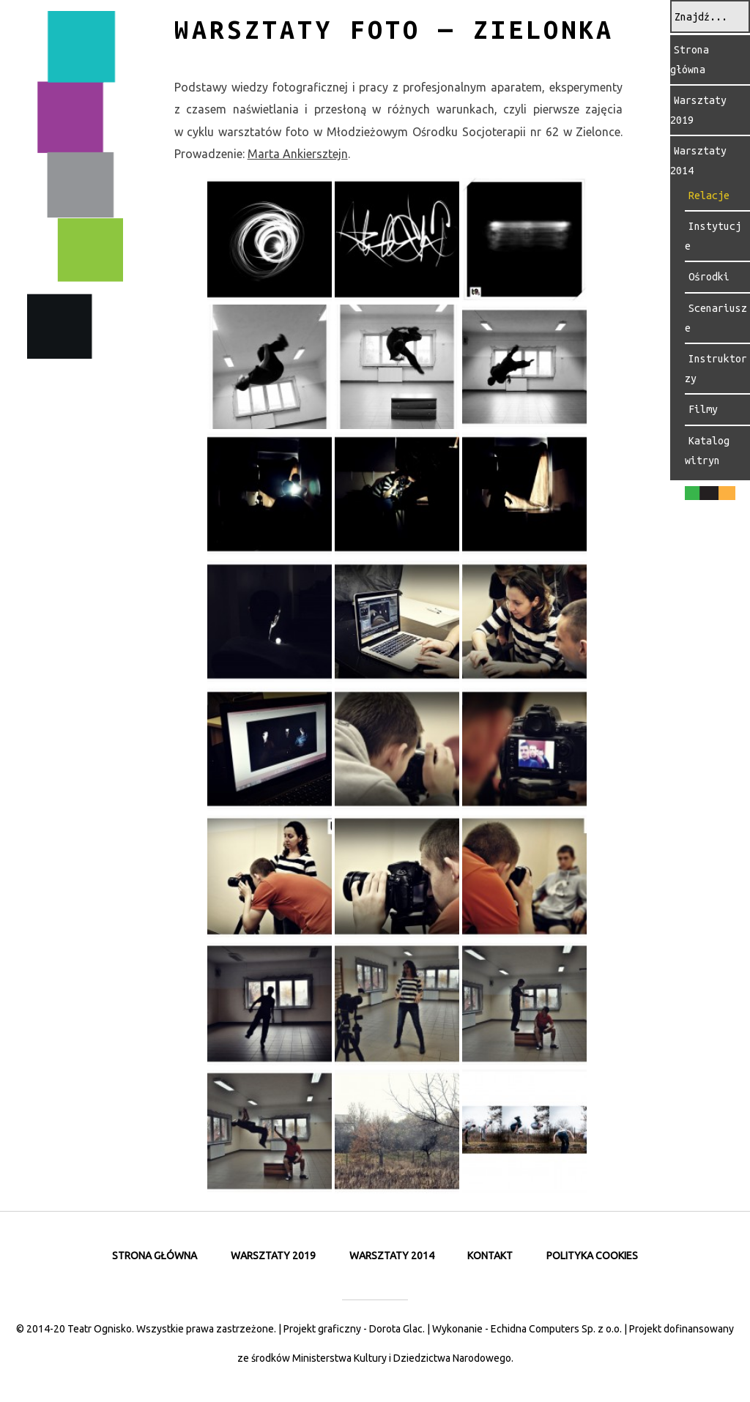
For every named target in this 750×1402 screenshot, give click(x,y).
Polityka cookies (592, 1255)
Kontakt (490, 1255)
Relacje (708, 195)
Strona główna (689, 59)
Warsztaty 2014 (391, 1255)
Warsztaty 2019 (273, 1255)
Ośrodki (708, 277)
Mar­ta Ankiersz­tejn (298, 153)
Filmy (703, 409)
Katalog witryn (707, 450)
